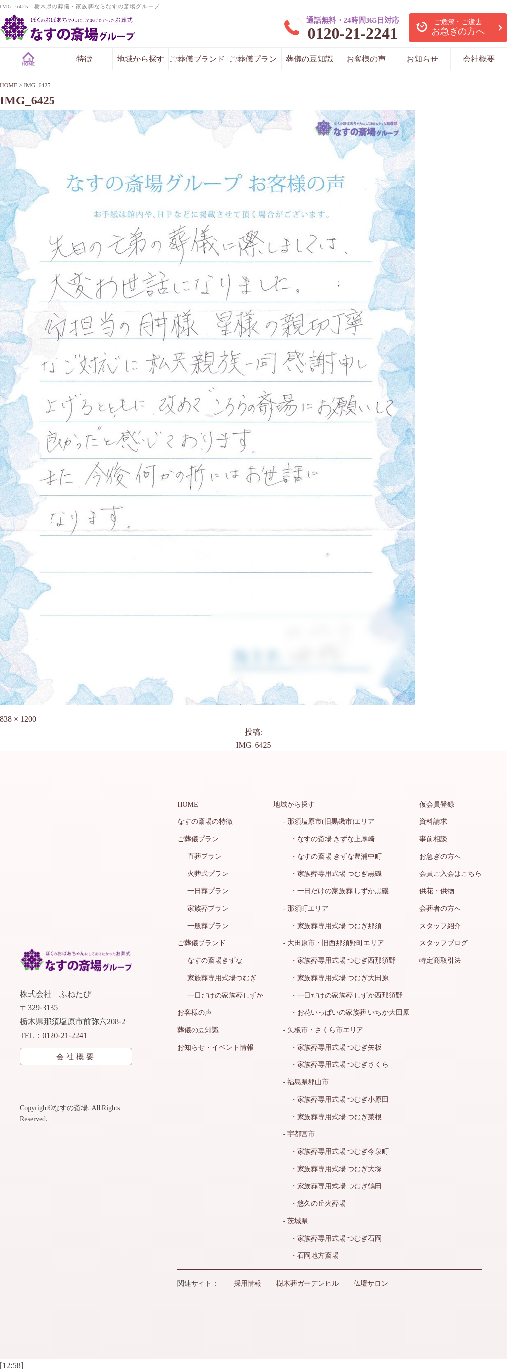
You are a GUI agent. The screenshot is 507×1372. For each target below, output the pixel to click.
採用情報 (247, 1283)
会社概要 (479, 59)
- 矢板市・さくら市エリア (323, 1030)
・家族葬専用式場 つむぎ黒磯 (332, 873)
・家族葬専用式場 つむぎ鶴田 (332, 1186)
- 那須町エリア (306, 908)
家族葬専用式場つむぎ (221, 978)
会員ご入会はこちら (450, 873)
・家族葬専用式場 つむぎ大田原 (336, 978)
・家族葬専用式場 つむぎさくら (336, 1064)
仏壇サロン (371, 1283)
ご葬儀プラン (253, 59)
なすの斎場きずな (215, 960)
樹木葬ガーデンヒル (307, 1283)
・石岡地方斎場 (311, 1255)
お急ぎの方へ (440, 856)
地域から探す (140, 59)
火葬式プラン (208, 873)
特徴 (84, 59)
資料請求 (433, 821)
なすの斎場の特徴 (205, 821)
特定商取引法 (440, 960)
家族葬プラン (208, 908)
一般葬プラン (208, 926)
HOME (187, 804)
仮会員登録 (436, 804)
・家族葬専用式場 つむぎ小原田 (336, 1099)
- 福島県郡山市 (306, 1082)
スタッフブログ (443, 943)
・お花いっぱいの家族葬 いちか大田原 (346, 1012)
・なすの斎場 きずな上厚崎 (329, 839)
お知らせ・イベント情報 (215, 1047)
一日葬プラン (208, 891)
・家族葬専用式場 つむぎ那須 (332, 926)
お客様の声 (366, 59)
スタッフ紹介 (440, 926)
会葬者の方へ (440, 908)
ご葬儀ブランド (197, 59)
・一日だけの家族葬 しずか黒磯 (336, 891)
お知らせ (422, 59)
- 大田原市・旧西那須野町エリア (333, 943)
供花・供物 (436, 891)
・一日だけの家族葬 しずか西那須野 (343, 995)
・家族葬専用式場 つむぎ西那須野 (339, 960)
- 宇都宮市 (299, 1134)
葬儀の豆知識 (309, 59)
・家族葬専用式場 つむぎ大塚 (332, 1169)
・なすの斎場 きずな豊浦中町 (332, 856)
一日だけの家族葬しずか (225, 995)
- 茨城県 (295, 1221)
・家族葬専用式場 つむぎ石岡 (332, 1238)
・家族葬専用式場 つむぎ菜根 (332, 1117)
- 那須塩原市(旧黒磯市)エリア (329, 821)
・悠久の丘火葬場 (314, 1203)
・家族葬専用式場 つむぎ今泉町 (336, 1151)
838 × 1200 (18, 719)
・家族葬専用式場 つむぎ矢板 (332, 1047)
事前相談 (433, 839)
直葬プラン (204, 856)
